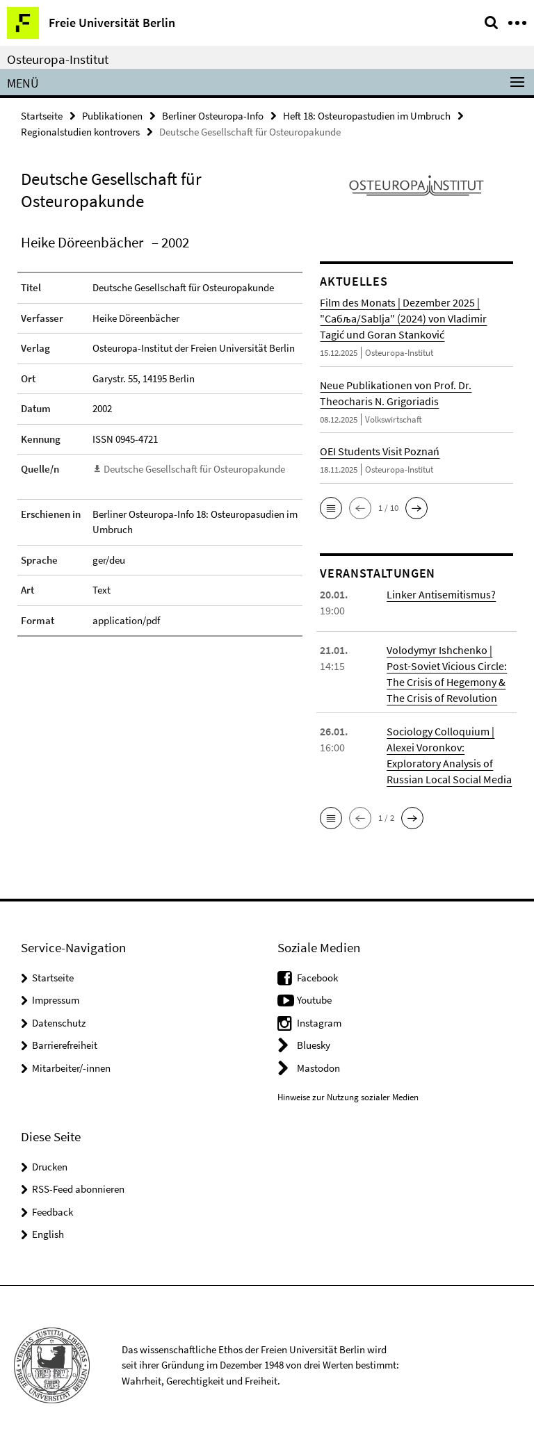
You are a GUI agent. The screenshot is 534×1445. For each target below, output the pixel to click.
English (48, 1234)
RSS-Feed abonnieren (78, 1188)
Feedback (52, 1211)
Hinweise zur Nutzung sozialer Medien (348, 1097)
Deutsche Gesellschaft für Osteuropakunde (194, 468)
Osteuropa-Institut (57, 59)
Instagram (319, 1022)
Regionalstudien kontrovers (80, 131)
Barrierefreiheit (64, 1045)
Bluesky (313, 1045)
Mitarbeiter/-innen (71, 1068)
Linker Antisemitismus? (441, 594)
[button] (331, 508)
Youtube (314, 999)
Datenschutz (59, 1022)
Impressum (55, 999)
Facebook (317, 977)
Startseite (42, 115)
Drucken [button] (49, 1166)
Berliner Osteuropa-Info (213, 115)
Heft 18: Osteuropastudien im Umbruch (367, 115)
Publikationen (112, 115)
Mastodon (318, 1068)
